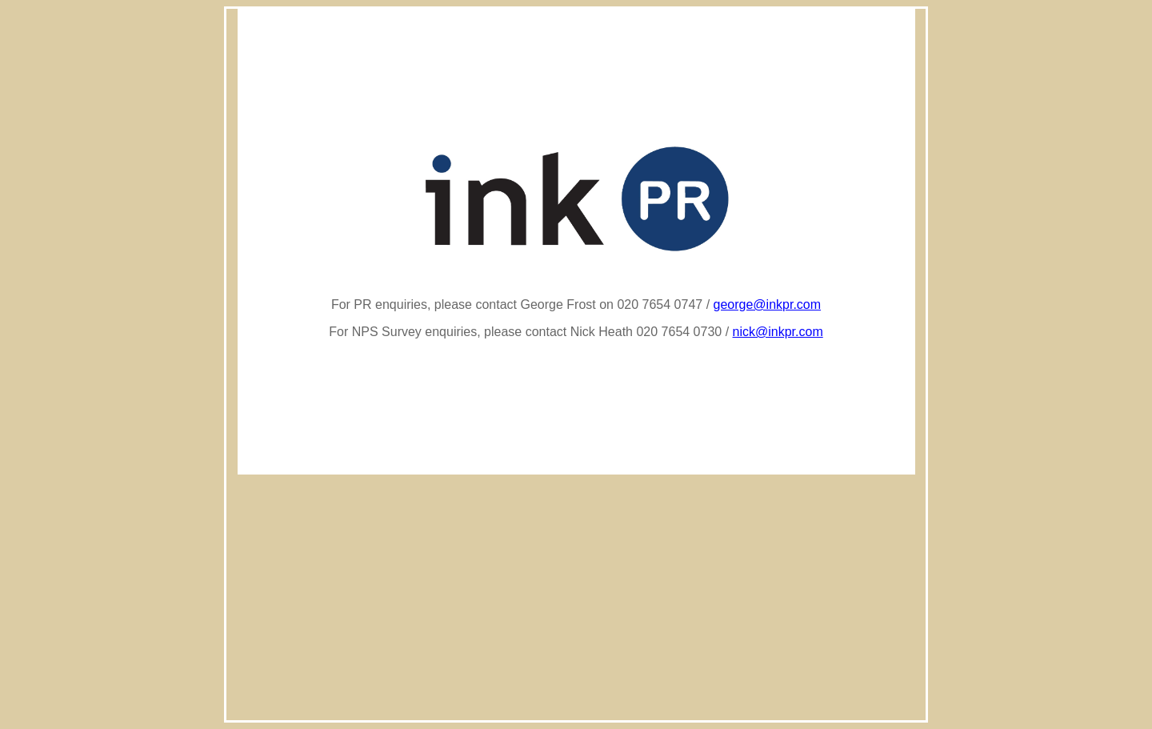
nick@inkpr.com (778, 331)
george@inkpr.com (768, 304)
